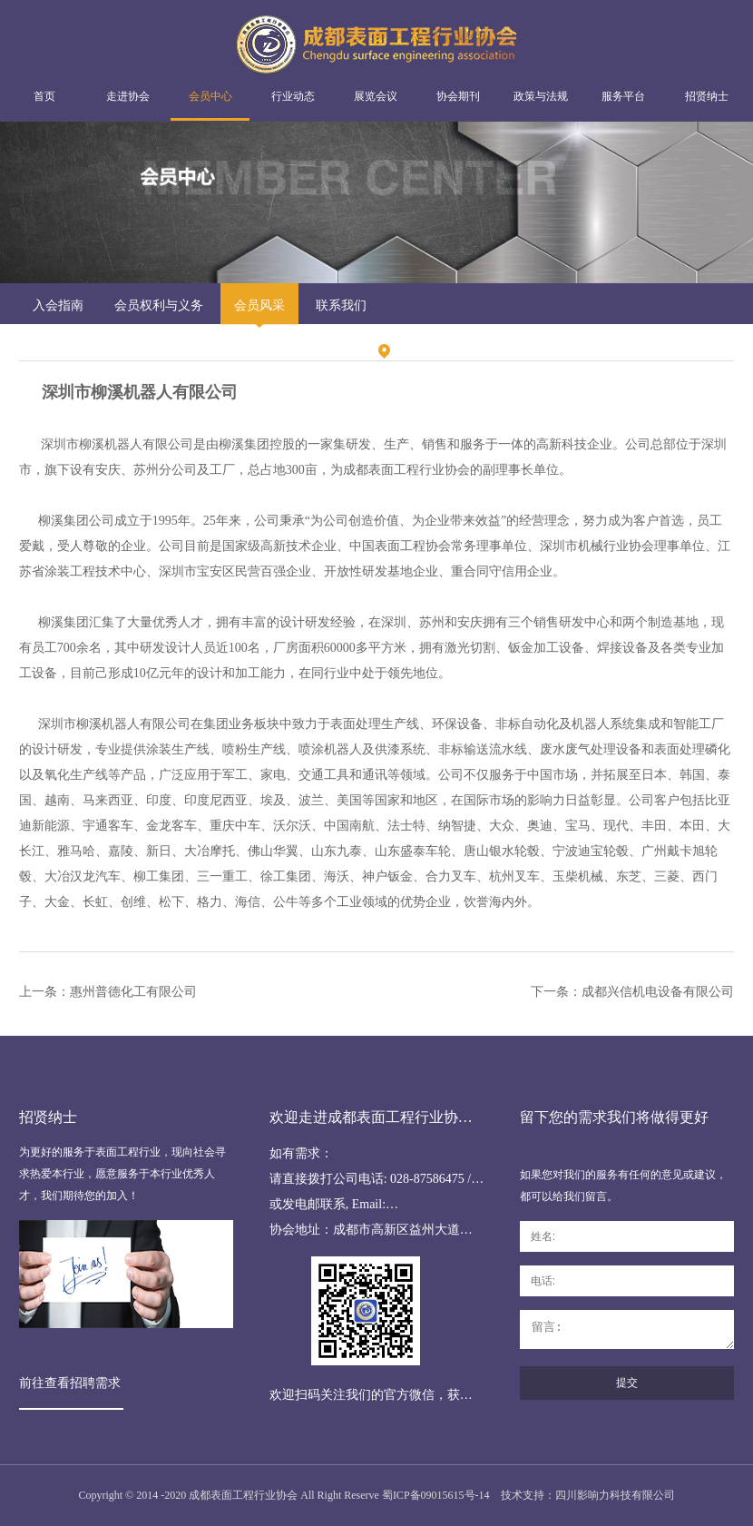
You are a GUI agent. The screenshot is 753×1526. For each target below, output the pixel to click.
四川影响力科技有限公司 (615, 1495)
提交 (627, 1382)
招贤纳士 (707, 96)
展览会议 (375, 96)
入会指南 (58, 305)
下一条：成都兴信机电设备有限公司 (632, 992)
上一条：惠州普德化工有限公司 (108, 992)
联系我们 (341, 305)
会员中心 (210, 96)
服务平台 (623, 96)
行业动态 (293, 96)
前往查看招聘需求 (70, 1383)
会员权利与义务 (158, 305)
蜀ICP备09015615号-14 (436, 1495)
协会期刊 (458, 96)
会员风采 (259, 305)
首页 (44, 96)
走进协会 (128, 96)
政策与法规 (540, 96)
